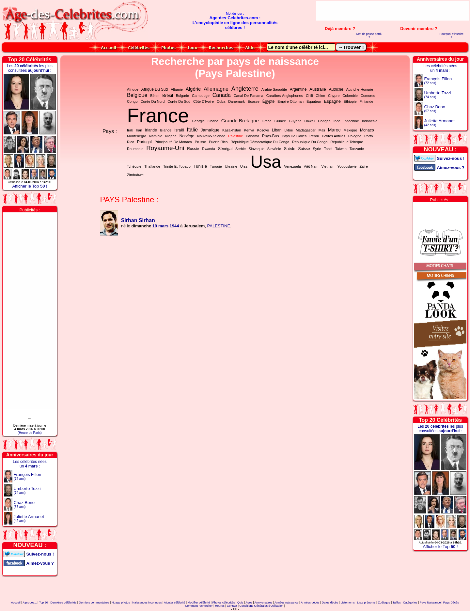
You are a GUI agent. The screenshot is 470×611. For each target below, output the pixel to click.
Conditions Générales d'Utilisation (261, 605)
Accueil (16, 602)
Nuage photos (121, 602)
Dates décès (330, 602)
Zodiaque (384, 602)
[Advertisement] (392, 11)
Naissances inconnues (147, 602)
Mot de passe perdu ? (369, 35)
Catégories (410, 602)
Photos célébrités (223, 602)
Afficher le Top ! (29, 186)
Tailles (397, 602)
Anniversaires (264, 602)
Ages (248, 602)
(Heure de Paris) (29, 433)
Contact (232, 605)
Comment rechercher (199, 605)
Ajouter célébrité (174, 602)
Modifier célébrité (199, 602)
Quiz (240, 602)
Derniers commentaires (94, 602)
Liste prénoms (366, 602)
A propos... (30, 602)
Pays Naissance (430, 602)
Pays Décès (451, 602)
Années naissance (286, 602)
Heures (220, 605)
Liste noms (347, 602)
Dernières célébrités (63, 602)
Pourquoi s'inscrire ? (451, 35)
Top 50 (43, 602)
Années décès (310, 602)
